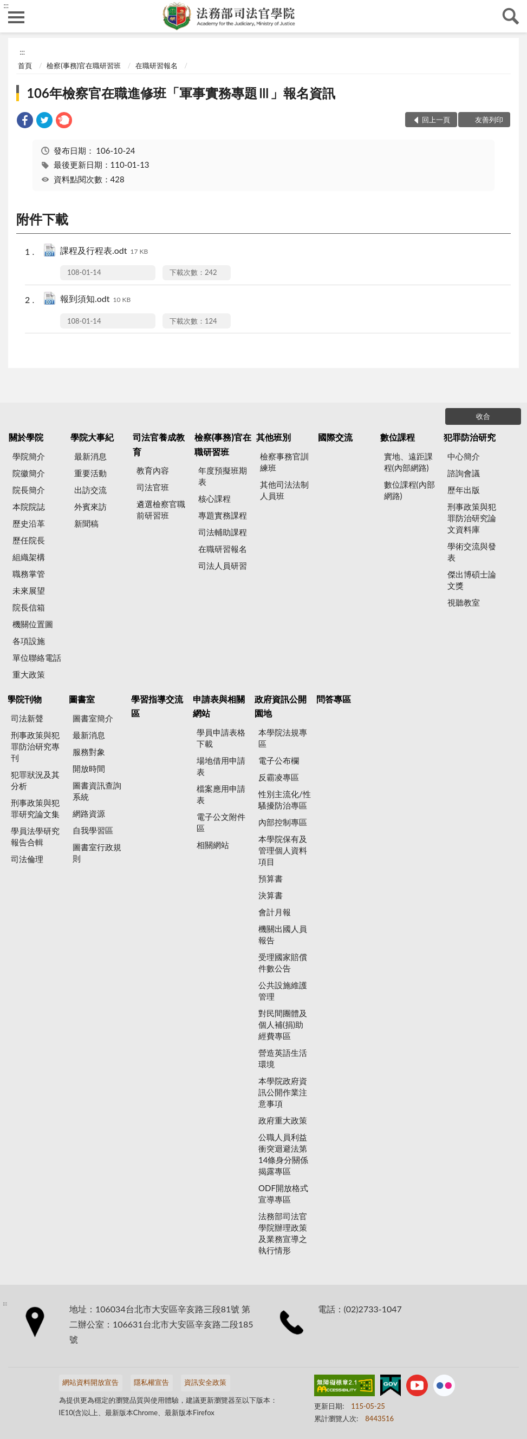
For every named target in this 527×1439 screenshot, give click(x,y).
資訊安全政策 (205, 1382)
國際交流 (335, 437)
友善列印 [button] (489, 119)
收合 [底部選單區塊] (483, 416)
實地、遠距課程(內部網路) (408, 461)
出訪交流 (90, 490)
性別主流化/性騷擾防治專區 (284, 799)
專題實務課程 (222, 515)
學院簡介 (28, 456)
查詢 (511, 16)
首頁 (25, 65)
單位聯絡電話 (36, 657)
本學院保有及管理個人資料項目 (282, 850)
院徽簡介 (28, 473)
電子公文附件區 (221, 822)
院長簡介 (28, 490)
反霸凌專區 (278, 777)
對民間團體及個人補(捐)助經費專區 (282, 1024)
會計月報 (274, 912)
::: (6, 5)
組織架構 (28, 557)
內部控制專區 (282, 822)
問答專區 (333, 699)
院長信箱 (28, 607)
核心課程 (214, 498)
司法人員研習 (222, 565)
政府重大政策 (282, 1120)
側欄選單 (16, 17)
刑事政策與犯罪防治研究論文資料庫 (471, 518)
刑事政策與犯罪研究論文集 (35, 808)
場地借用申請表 (221, 766)
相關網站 (213, 845)
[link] (25, 121)
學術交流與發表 (471, 551)
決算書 (270, 895)
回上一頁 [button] (436, 119)
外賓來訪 (90, 506)
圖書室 (82, 699)
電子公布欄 (278, 760)
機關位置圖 (32, 624)
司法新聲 (27, 718)
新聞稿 (86, 523)
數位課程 (397, 437)
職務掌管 (28, 574)
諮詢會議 (463, 473)
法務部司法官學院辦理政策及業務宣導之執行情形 (282, 1233)
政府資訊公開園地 (281, 706)
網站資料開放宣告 (90, 1382)
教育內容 (152, 470)
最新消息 (90, 456)
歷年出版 (463, 490)
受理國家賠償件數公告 (282, 962)
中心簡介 (463, 456)
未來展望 (28, 590)
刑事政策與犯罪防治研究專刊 (35, 746)
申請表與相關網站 (219, 706)
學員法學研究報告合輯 (35, 836)
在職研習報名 (156, 65)
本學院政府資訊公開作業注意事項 (282, 1092)
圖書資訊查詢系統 (97, 790)
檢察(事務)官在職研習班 (84, 65)
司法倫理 (27, 859)
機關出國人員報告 (282, 934)
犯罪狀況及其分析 (35, 780)
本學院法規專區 (282, 737)
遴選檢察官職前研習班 (160, 509)
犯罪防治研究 (470, 437)
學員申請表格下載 (221, 737)
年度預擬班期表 (222, 476)
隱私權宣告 (151, 1382)
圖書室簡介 (93, 718)
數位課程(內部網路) (409, 490)
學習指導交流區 (157, 706)
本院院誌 (28, 506)
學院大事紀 (92, 437)
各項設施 (28, 641)
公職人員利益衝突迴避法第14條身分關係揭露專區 (283, 1154)
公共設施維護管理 (282, 990)
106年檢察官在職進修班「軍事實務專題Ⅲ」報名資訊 (181, 93)
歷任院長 (28, 540)
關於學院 (26, 437)
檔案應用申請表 (221, 794)
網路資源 (89, 813)
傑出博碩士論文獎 (471, 579)
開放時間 (89, 768)
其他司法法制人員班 (284, 490)
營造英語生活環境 (282, 1058)
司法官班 (152, 487)
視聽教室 (463, 602)
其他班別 (273, 437)
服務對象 (89, 752)
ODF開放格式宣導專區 (283, 1193)
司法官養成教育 (159, 444)
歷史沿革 (28, 523)
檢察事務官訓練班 (284, 461)
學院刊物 (24, 699)
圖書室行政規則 (97, 852)
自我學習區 (93, 830)
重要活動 (90, 473)
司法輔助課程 (222, 532)
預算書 (270, 878)
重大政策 (28, 674)
